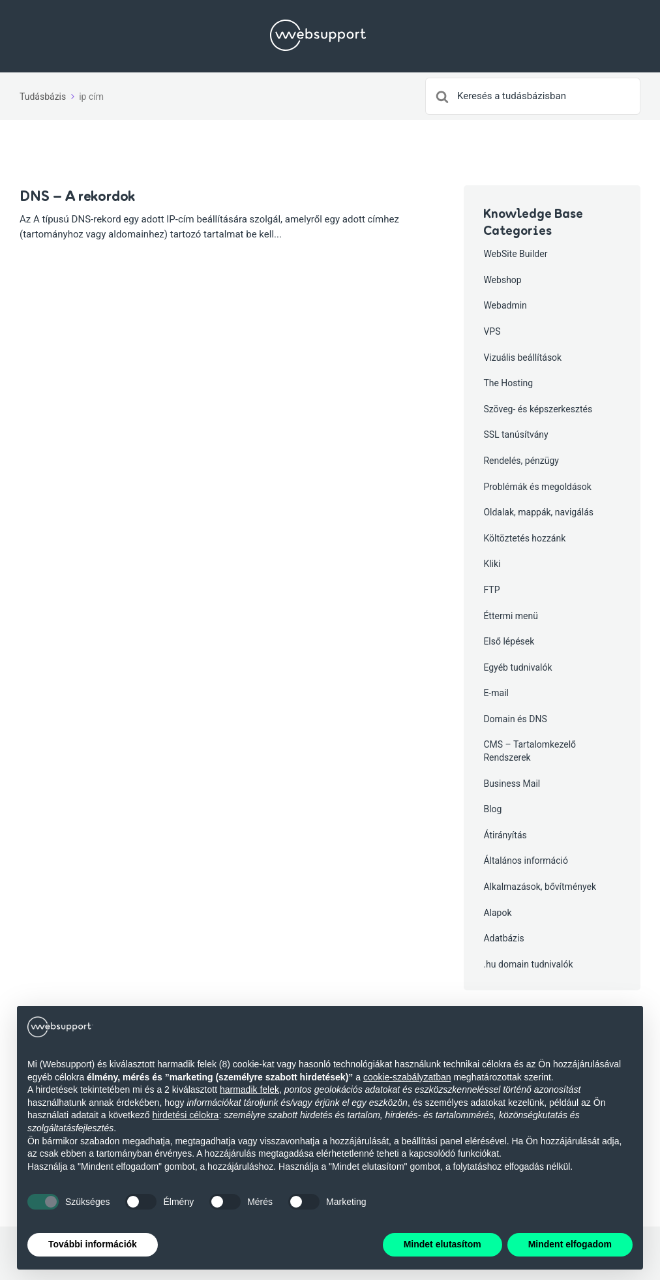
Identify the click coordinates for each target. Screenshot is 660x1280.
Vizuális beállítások (522, 357)
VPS (491, 331)
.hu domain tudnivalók (528, 964)
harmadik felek (249, 1089)
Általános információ (525, 860)
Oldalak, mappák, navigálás (538, 512)
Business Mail (511, 783)
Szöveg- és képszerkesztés (537, 409)
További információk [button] (92, 1244)
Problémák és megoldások (537, 486)
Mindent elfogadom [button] (570, 1244)
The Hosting (508, 383)
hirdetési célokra (185, 1115)
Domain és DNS (515, 719)
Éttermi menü (510, 616)
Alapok (497, 912)
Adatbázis (503, 938)
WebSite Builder (515, 254)
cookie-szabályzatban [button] (407, 1077)
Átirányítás (504, 835)
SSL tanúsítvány (515, 434)
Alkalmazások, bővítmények (539, 886)
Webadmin (504, 305)
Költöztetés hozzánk (524, 538)
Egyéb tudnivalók (517, 667)
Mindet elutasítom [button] (442, 1244)
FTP (491, 590)
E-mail (496, 693)
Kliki (491, 563)
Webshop (502, 280)
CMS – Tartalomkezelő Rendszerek (529, 751)
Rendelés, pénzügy (521, 460)
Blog (492, 809)
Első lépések (508, 641)
